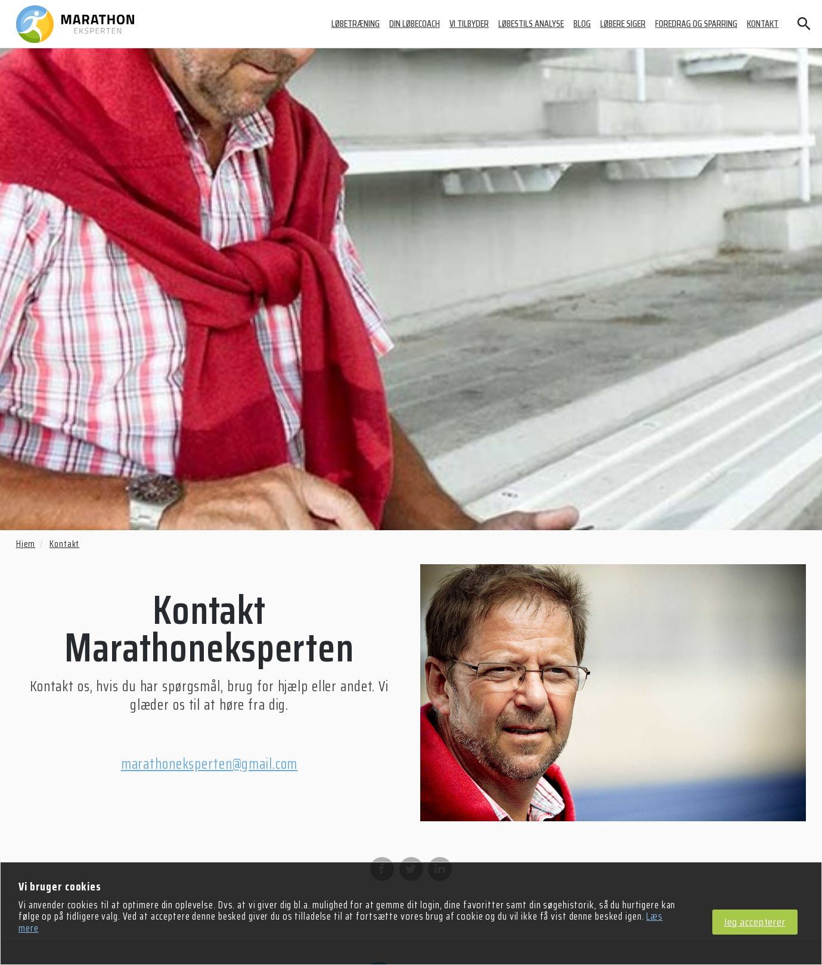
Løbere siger (623, 23)
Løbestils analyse (531, 23)
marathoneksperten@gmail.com (209, 764)
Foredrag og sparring (696, 23)
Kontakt (762, 23)
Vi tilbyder (469, 23)
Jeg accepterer (755, 922)
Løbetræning (355, 23)
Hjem (26, 544)
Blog (582, 23)
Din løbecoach (414, 23)
